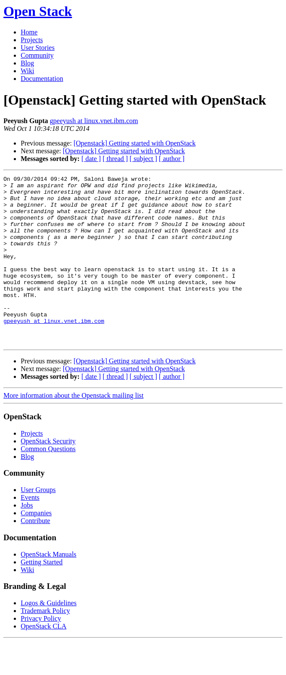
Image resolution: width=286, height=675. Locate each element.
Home (29, 32)
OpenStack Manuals (48, 587)
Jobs (27, 538)
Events (30, 531)
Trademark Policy (45, 644)
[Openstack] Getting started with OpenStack (135, 143)
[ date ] (91, 158)
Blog (27, 63)
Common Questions (48, 482)
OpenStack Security (48, 474)
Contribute (35, 554)
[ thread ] (115, 158)
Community (37, 55)
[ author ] (172, 158)
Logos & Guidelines (49, 636)
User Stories (38, 47)
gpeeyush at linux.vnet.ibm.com (94, 120)
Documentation (42, 78)
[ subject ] (143, 158)
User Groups (38, 523)
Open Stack (37, 11)
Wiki (27, 70)
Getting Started (41, 595)
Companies (36, 546)
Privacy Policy (41, 652)
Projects (32, 39)
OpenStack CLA (43, 659)
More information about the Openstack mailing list (73, 429)
